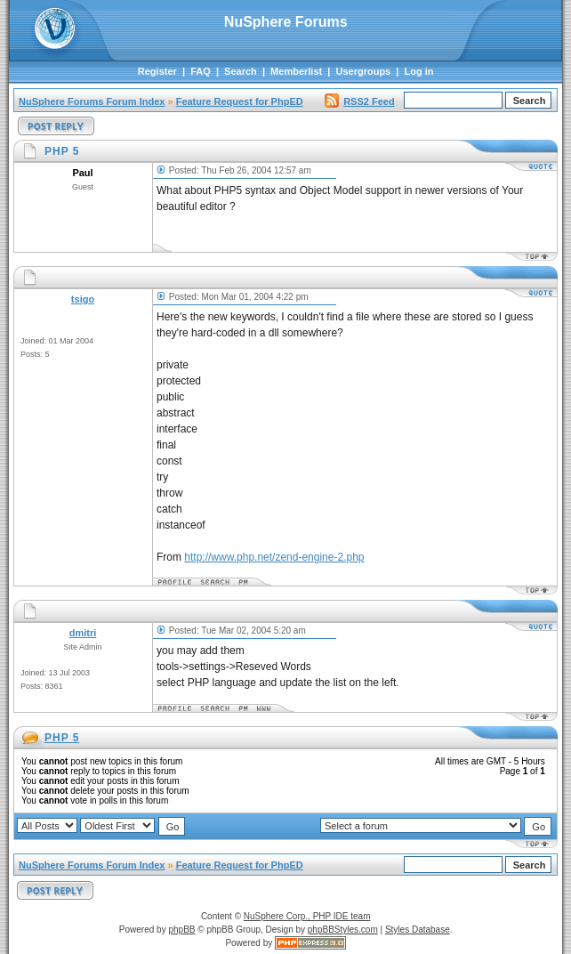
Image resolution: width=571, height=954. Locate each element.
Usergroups (363, 71)
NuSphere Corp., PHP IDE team (307, 916)
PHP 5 (61, 738)
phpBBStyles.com (343, 929)
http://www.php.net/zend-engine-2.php (274, 557)
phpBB (181, 929)
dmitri (83, 632)
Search (240, 71)
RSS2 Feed (359, 101)
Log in (419, 71)
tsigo (82, 299)
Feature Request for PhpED (239, 101)
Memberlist (296, 71)
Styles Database (417, 929)
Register (157, 71)
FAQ (200, 71)
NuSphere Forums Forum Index (92, 101)
